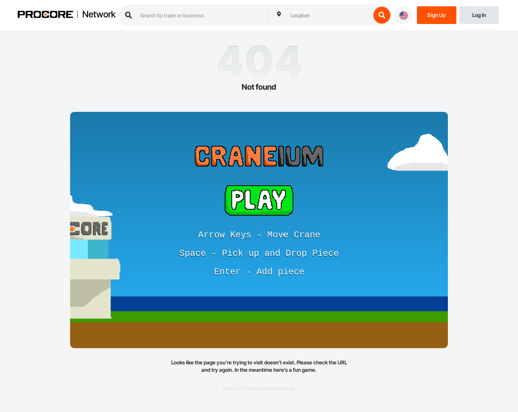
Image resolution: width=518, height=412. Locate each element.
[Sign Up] (436, 14)
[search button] (381, 15)
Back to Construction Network (259, 388)
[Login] (479, 14)
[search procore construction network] (200, 15)
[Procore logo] (45, 15)
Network (98, 14)
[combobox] (328, 15)
